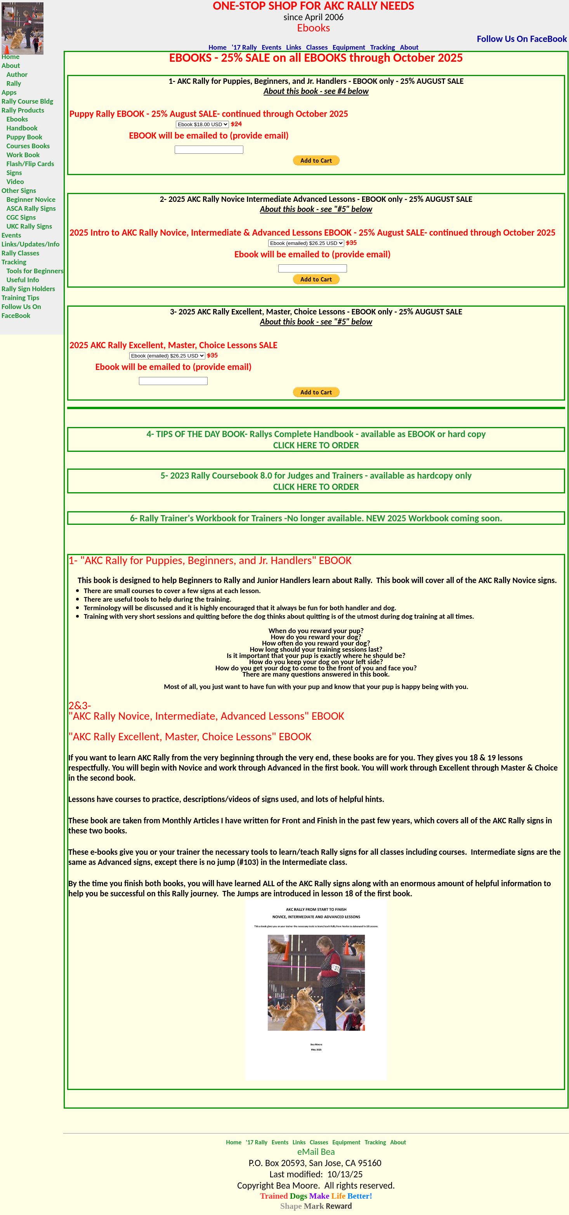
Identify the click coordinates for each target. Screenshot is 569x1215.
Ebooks (15, 119)
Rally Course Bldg (27, 101)
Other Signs (19, 190)
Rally (11, 83)
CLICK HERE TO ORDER (316, 445)
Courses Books (26, 145)
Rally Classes (20, 252)
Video (13, 181)
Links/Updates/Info (31, 244)
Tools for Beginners (33, 270)
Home (218, 47)
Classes (317, 47)
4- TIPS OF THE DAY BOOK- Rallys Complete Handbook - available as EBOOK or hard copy (316, 433)
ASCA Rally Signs (29, 208)
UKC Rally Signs (27, 226)
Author (15, 74)
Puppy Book (22, 136)
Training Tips (20, 297)
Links (294, 47)
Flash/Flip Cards (28, 163)
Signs (12, 172)
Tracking (382, 47)
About (409, 47)
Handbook (20, 127)
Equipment (349, 47)
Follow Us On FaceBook (522, 38)
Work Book (21, 154)
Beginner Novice (29, 199)
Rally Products (23, 110)
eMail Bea (316, 1151)
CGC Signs (19, 217)
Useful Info (20, 279)
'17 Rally (244, 47)
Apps (9, 92)
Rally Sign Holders (28, 288)
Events (271, 47)
